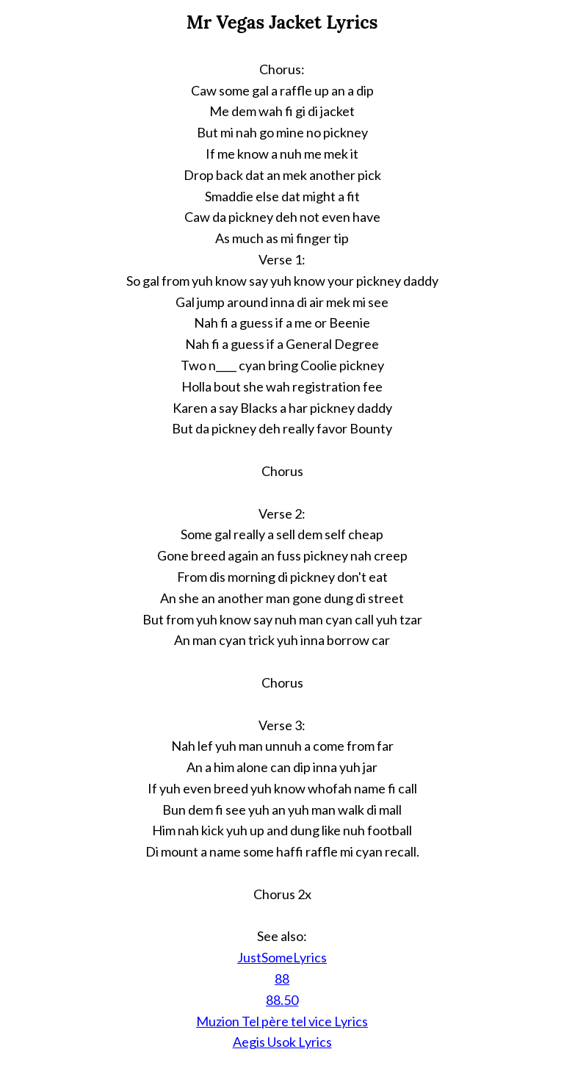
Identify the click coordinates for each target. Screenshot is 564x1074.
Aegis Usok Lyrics (282, 1042)
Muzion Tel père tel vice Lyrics (282, 1021)
